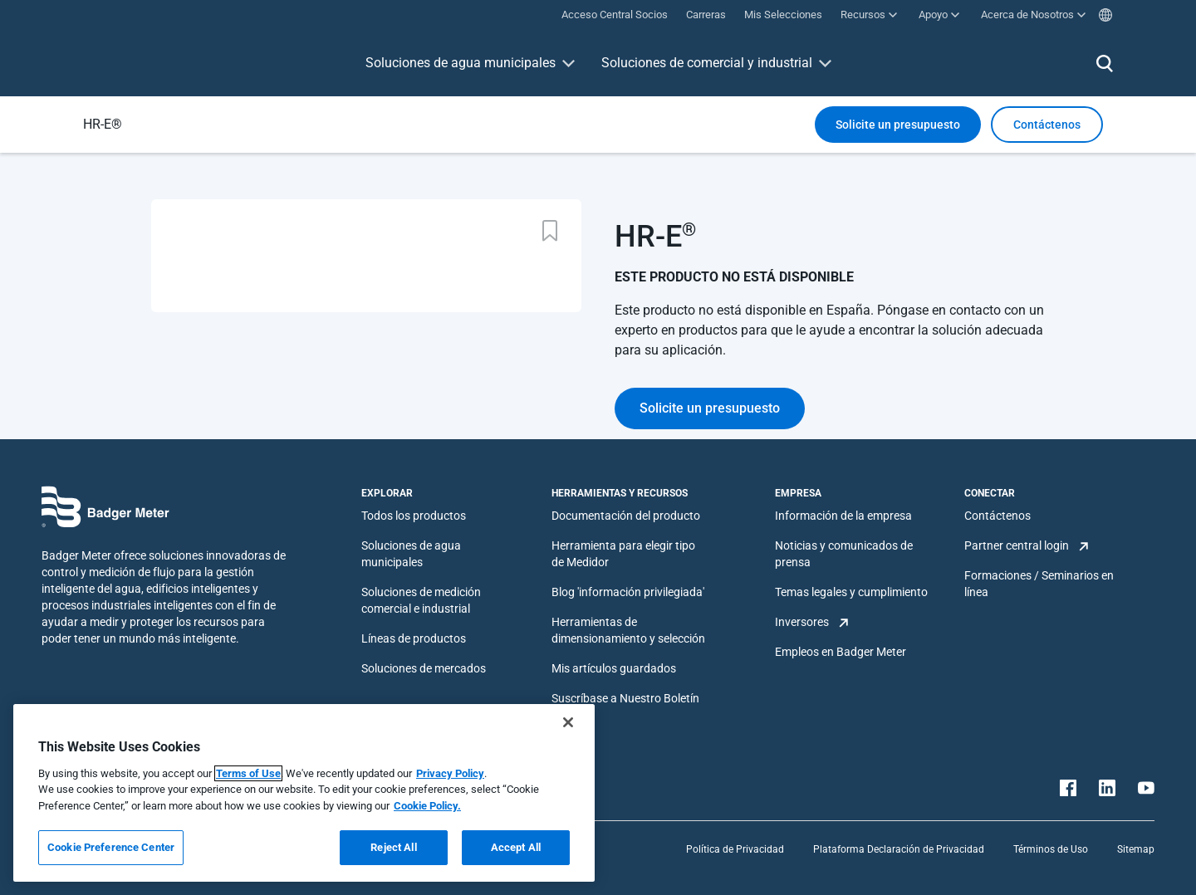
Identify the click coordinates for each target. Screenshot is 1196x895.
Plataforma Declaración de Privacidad (898, 849)
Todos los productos (413, 515)
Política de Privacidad (735, 849)
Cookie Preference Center (110, 847)
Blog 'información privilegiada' (627, 592)
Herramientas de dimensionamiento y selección (628, 630)
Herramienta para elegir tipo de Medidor (623, 554)
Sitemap (1135, 849)
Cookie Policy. (427, 806)
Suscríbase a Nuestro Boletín (625, 698)
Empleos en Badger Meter (840, 651)
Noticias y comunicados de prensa (844, 554)
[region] (304, 793)
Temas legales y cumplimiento (851, 592)
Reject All (393, 847)
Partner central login (1016, 545)
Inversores (802, 621)
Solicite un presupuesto (898, 124)
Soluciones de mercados (423, 668)
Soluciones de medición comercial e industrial (421, 600)
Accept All (516, 847)
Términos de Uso (1050, 849)
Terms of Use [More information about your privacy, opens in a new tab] (248, 773)
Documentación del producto (625, 515)
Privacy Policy (450, 773)
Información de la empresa (843, 515)
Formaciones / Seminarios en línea (1039, 584)
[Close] (568, 722)
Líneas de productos (413, 638)
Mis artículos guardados (613, 668)
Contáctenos (997, 515)
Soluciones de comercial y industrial (706, 63)
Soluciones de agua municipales (460, 63)
